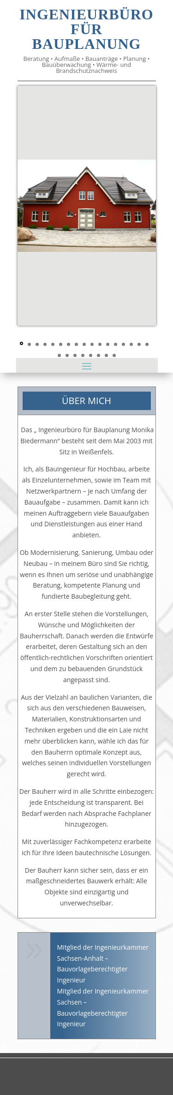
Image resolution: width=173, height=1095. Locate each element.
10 (92, 344)
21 (82, 355)
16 (139, 344)
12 (107, 344)
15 (131, 344)
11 (99, 344)
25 (114, 355)
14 (123, 344)
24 (106, 355)
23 (98, 355)
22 (90, 355)
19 (67, 355)
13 (115, 344)
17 (147, 344)
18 (59, 355)
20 (75, 355)
